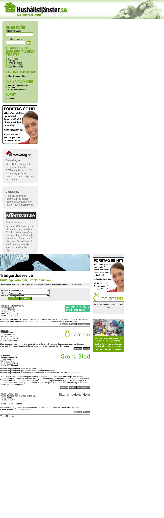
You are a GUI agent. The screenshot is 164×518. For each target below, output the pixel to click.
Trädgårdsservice (15, 65)
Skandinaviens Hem (9, 394)
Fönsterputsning (15, 63)
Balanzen (4, 331)
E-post (72, 324)
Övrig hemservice (15, 67)
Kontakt (11, 99)
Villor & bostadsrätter (17, 76)
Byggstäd (12, 87)
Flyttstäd (11, 61)
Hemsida (64, 324)
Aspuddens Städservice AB (12, 306)
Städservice (13, 59)
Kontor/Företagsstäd (17, 89)
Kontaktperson (83, 324)
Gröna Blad (5, 355)
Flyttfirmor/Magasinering (18, 85)
